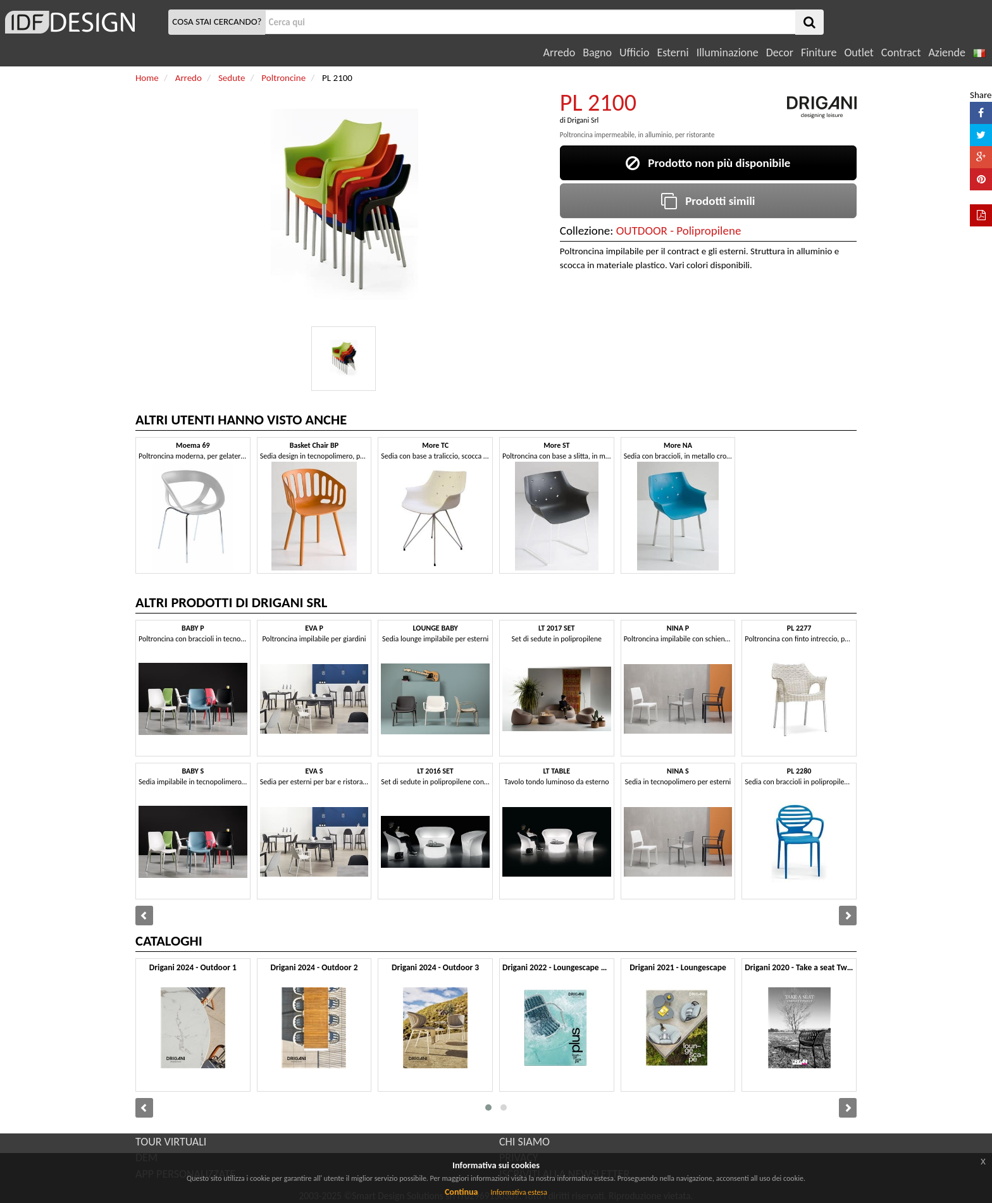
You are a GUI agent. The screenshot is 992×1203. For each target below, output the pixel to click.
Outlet (858, 52)
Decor (779, 52)
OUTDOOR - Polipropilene (678, 230)
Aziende (946, 52)
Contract (901, 52)
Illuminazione (728, 52)
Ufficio (634, 52)
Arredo (559, 52)
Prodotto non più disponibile (708, 163)
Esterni (672, 52)
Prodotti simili (708, 201)
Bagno (597, 52)
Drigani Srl (583, 120)
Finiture (818, 52)
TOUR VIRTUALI (170, 1142)
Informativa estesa (518, 1192)
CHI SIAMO (524, 1142)
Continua (461, 1192)
